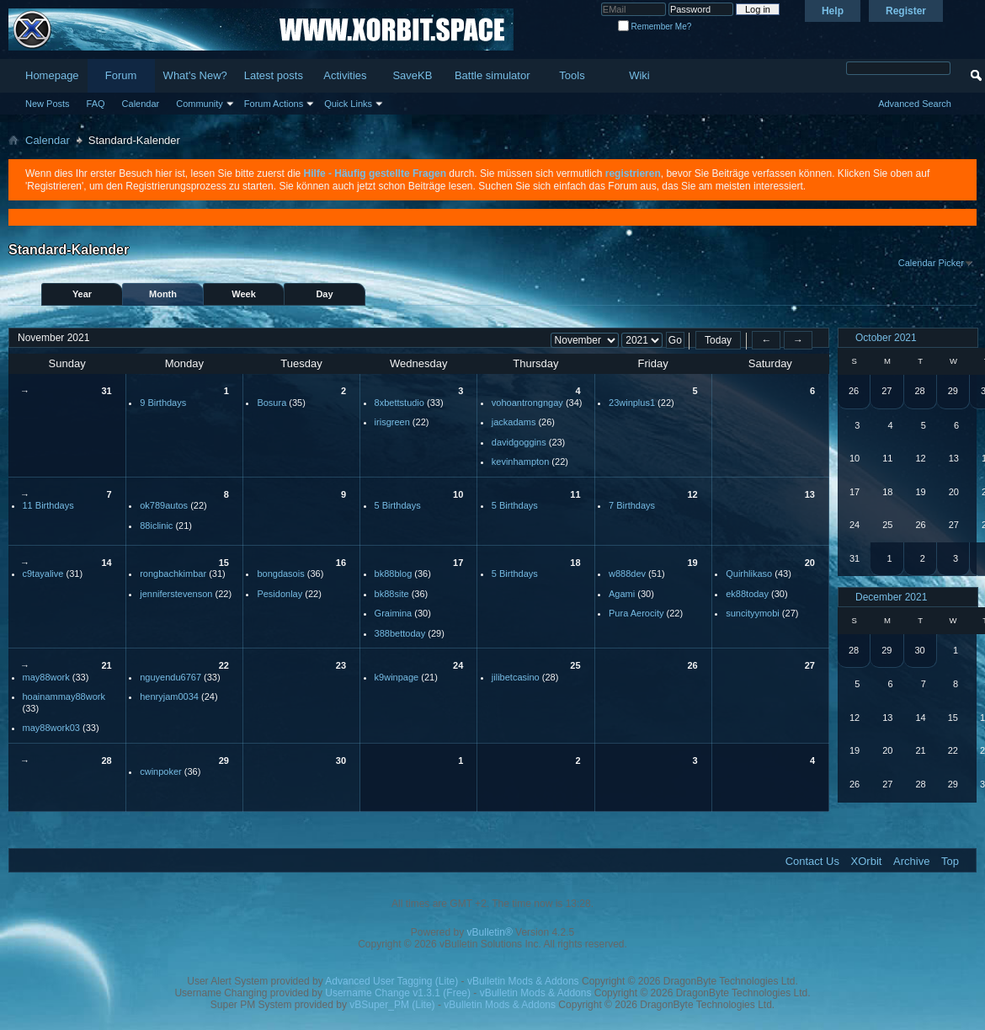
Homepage (52, 75)
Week (244, 294)
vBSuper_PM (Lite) (391, 1005)
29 (224, 760)
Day (324, 294)
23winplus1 (632, 403)
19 (692, 563)
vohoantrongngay (527, 403)
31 (106, 391)
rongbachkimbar (173, 573)
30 (341, 760)
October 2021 (886, 338)
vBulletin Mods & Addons (523, 981)
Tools (571, 75)
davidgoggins (519, 442)
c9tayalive (43, 573)
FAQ (96, 104)
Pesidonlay (279, 594)
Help (833, 11)
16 (341, 563)
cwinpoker (161, 771)
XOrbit (866, 861)
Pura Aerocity (636, 613)
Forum (121, 75)
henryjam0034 (169, 696)
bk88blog (394, 573)
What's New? (195, 75)
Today (718, 340)
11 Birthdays (48, 505)
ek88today (747, 594)
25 (575, 665)
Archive (911, 861)
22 (224, 665)
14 (106, 563)
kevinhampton (521, 461)
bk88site (392, 594)
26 (692, 665)
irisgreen (392, 422)
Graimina (394, 613)
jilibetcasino (516, 677)
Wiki (639, 75)
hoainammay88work (64, 696)
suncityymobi (753, 613)
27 (810, 665)
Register (906, 11)
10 (458, 494)
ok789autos (164, 505)
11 (575, 494)
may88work (46, 677)
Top (950, 861)
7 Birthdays (632, 505)
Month (163, 294)
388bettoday (400, 633)
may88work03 (51, 728)
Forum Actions (273, 104)
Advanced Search (914, 104)
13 (810, 494)
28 (106, 760)
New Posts (47, 104)
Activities (344, 75)
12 (692, 494)
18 (575, 563)
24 (458, 665)
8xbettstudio (399, 403)
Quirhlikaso (749, 573)
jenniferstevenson (176, 594)
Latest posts (273, 75)
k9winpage (397, 677)
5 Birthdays (398, 505)
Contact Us (812, 861)
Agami (622, 594)
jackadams (514, 422)
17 (458, 563)
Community (199, 104)
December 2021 (891, 597)
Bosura (271, 403)
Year (82, 294)
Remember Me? (654, 26)
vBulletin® (490, 932)
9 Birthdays (163, 403)
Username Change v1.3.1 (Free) (398, 993)
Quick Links (348, 104)
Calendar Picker (931, 263)
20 (810, 563)
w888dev (627, 573)
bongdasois (280, 573)
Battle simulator (492, 75)
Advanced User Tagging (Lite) (391, 981)
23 (341, 665)
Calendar (141, 104)
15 (224, 563)
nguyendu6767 (170, 677)
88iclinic (156, 525)
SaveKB (412, 75)
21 (106, 665)
